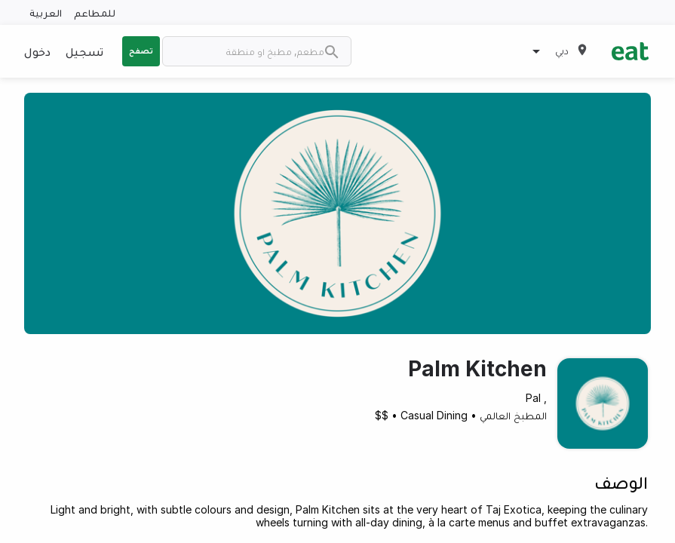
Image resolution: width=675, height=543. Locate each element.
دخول (37, 51)
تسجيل (84, 51)
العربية (45, 12)
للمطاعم (94, 12)
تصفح (141, 50)
